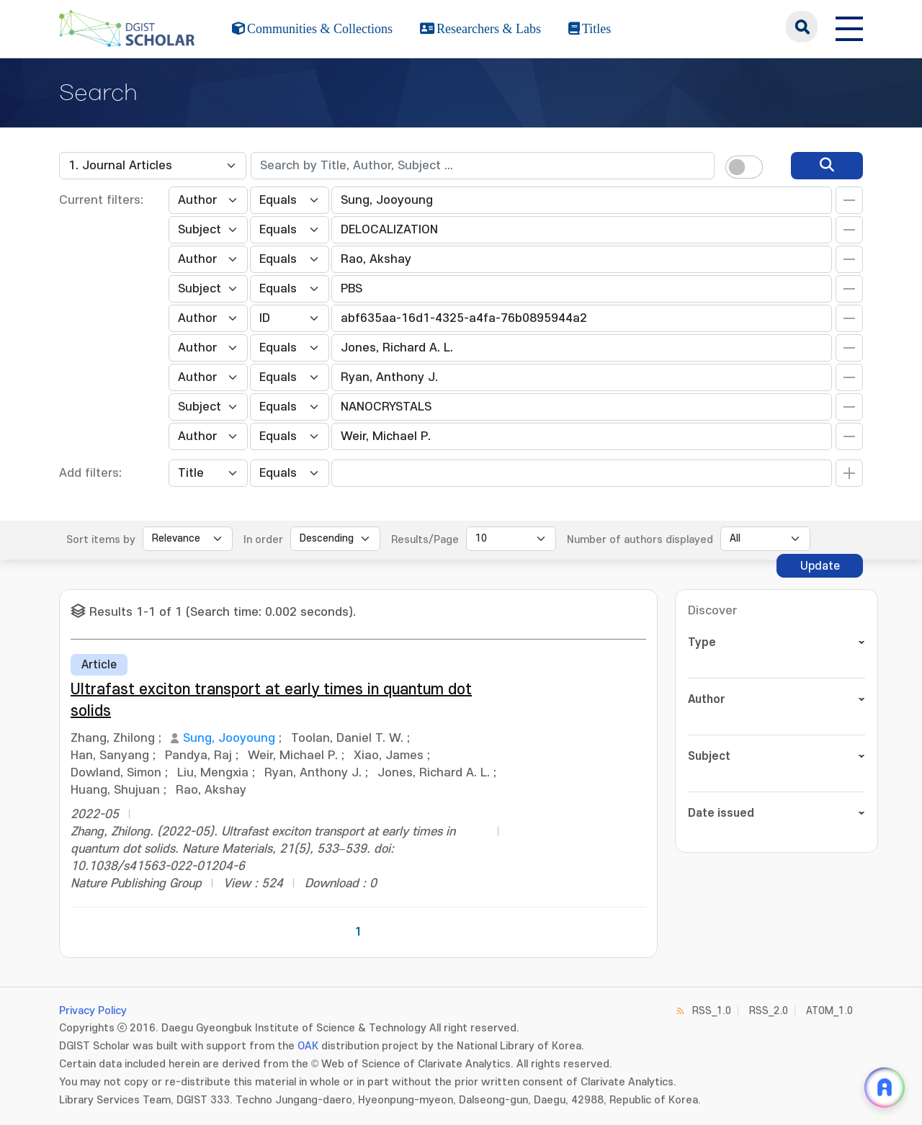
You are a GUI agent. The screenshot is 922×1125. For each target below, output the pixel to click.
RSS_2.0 (768, 1010)
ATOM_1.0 (829, 1010)
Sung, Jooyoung (229, 738)
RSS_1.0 (711, 1010)
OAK (307, 1046)
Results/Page (425, 540)
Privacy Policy (93, 1011)
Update (820, 566)
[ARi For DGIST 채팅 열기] (884, 1087)
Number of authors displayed (640, 540)
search (802, 26)
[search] (827, 165)
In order (263, 540)
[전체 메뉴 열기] (849, 26)
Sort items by (100, 540)
